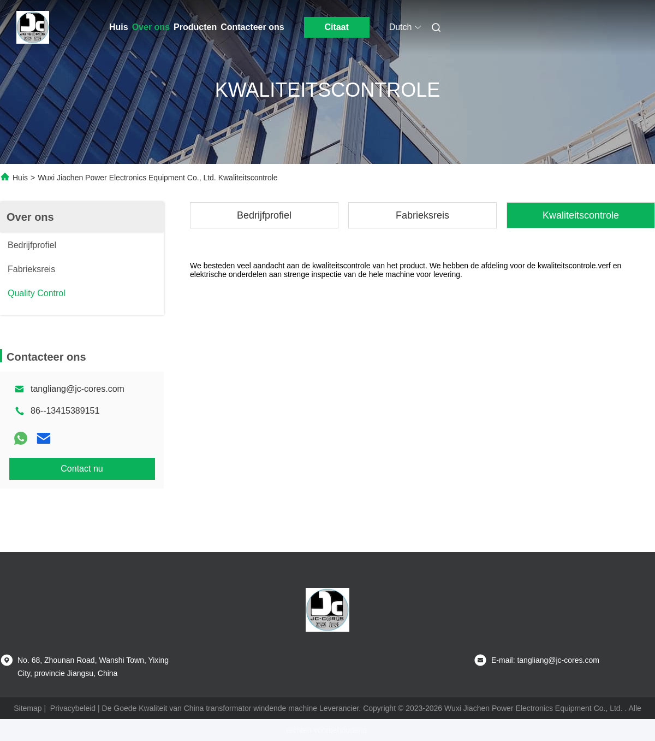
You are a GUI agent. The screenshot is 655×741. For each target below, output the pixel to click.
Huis (118, 27)
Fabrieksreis (422, 215)
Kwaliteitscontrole (581, 215)
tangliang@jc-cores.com (77, 388)
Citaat (336, 27)
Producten (195, 27)
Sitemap (27, 708)
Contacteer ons (252, 27)
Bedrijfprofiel (264, 215)
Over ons (151, 27)
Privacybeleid (73, 708)
